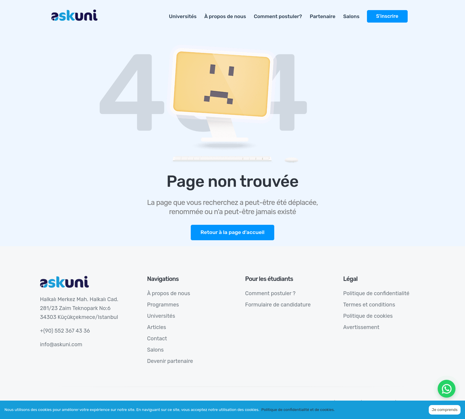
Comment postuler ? (270, 293)
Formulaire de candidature (277, 304)
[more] (411, 13)
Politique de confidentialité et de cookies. (298, 409)
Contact (157, 338)
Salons (351, 16)
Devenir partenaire (170, 361)
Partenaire (322, 16)
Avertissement (361, 327)
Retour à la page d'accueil (232, 232)
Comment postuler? (278, 16)
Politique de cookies (368, 316)
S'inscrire (387, 16)
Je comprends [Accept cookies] (445, 409)
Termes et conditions (369, 304)
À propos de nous (225, 16)
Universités (182, 16)
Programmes (163, 304)
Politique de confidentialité (376, 293)
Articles (156, 327)
